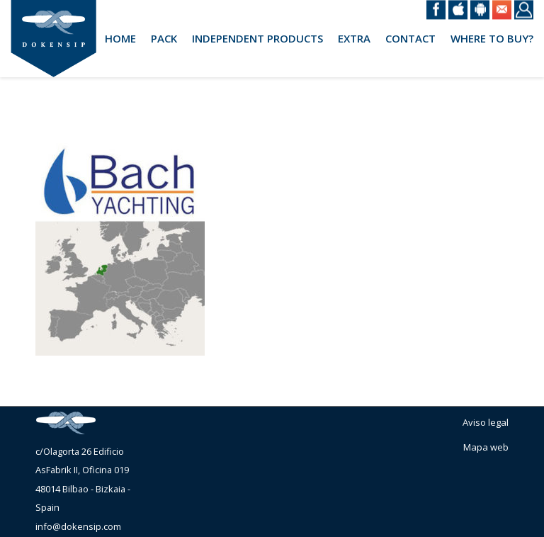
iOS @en (458, 9)
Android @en (479, 9)
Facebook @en (436, 9)
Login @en (523, 9)
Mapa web (486, 447)
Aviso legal (486, 422)
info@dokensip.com (78, 526)
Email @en (501, 9)
